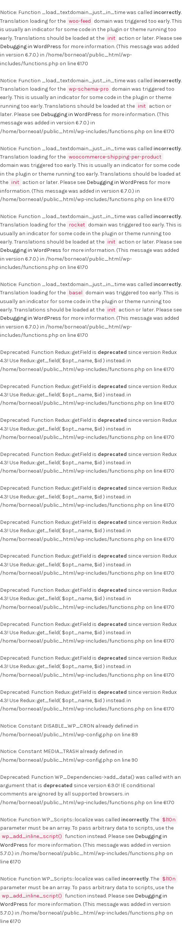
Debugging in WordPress (30, 46)
